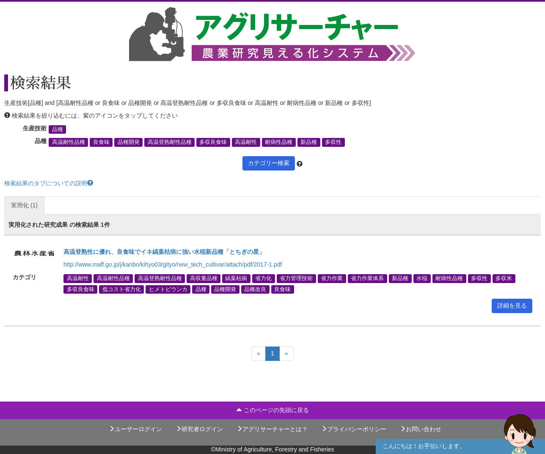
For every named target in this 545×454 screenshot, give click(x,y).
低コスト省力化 (121, 289)
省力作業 (332, 278)
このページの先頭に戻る (272, 410)
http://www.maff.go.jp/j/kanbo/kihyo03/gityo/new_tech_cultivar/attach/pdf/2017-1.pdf (172, 264)
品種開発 (129, 142)
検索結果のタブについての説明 (48, 183)
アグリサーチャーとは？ (272, 429)
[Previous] (258, 354)
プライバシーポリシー (353, 429)
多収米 (503, 278)
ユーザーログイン (135, 429)
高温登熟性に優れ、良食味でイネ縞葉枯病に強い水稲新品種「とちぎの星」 (164, 251)
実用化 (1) (24, 205)
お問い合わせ (420, 429)
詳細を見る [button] (512, 305)
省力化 (263, 278)
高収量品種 (203, 278)
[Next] (286, 354)
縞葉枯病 (236, 278)
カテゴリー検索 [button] (268, 163)
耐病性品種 (278, 142)
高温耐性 (246, 142)
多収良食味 (213, 142)
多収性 (333, 142)
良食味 (101, 142)
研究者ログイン (199, 429)
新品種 (308, 142)
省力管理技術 (296, 278)
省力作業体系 (367, 278)
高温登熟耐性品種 (170, 142)
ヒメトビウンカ (168, 289)
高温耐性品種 (68, 142)
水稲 (421, 278)
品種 (57, 129)
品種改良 (255, 289)
